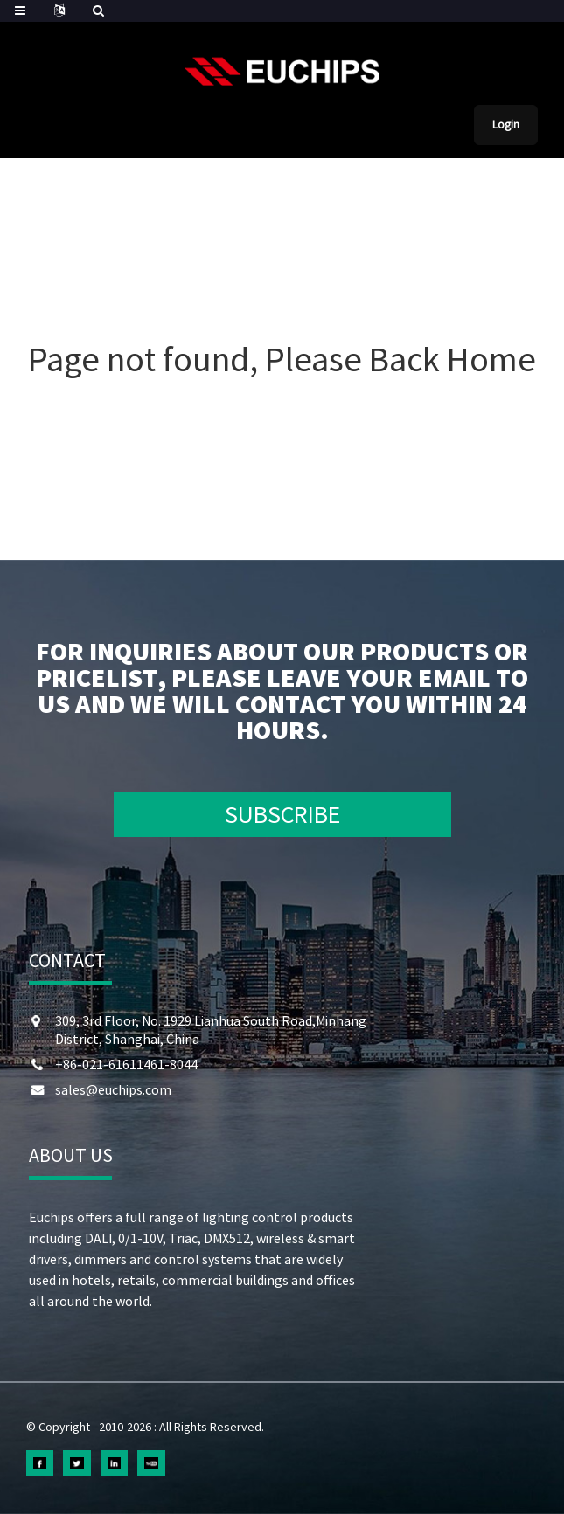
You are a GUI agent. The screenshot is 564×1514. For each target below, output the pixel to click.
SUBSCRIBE (282, 814)
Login (505, 124)
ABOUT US (71, 1155)
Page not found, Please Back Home (282, 359)
